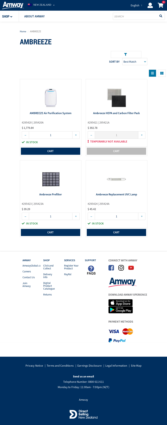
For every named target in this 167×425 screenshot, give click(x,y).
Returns (47, 294)
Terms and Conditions (60, 365)
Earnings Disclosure (89, 365)
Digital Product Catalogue (49, 285)
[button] (10, 16)
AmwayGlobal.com (32, 265)
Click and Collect (48, 267)
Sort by (114, 61)
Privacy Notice (34, 365)
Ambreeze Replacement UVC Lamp (116, 194)
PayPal (67, 274)
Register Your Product (71, 267)
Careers (26, 271)
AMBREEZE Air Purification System (50, 113)
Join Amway (26, 284)
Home (23, 31)
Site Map (136, 365)
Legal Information (116, 365)
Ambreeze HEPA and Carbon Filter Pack (116, 113)
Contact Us (28, 277)
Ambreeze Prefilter (50, 194)
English (135, 5)
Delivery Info (47, 276)
